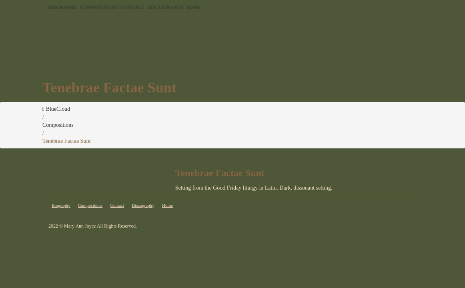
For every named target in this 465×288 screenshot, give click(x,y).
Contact (132, 7)
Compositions (99, 7)
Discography (165, 7)
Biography (62, 7)
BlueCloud (56, 109)
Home (194, 7)
